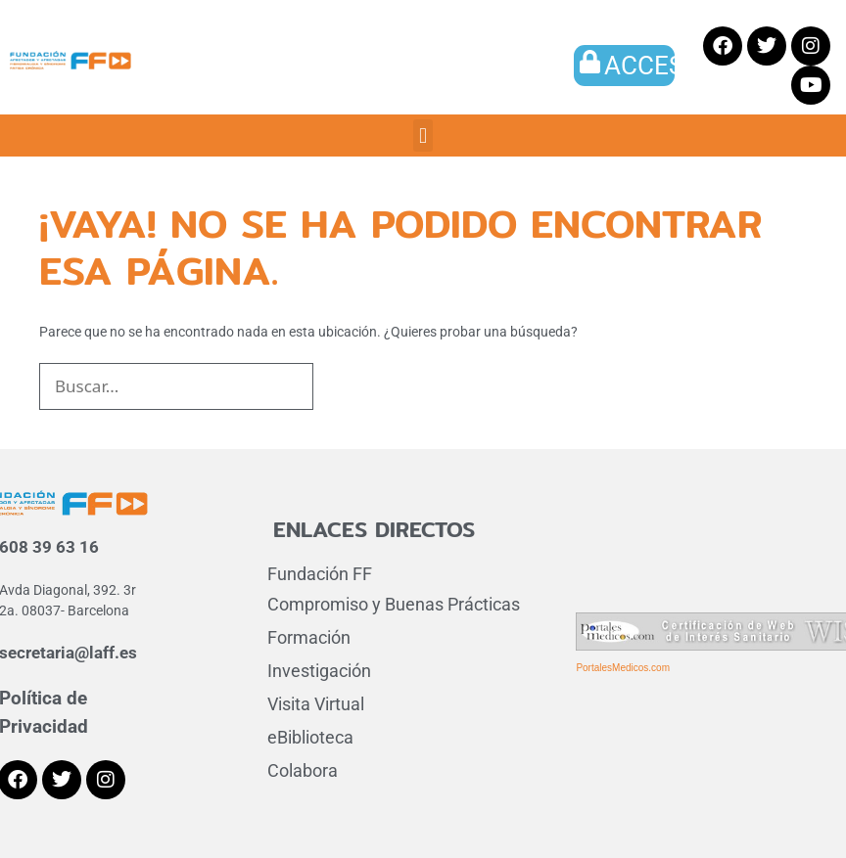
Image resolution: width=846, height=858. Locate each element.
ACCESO (652, 65)
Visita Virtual (315, 704)
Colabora (302, 770)
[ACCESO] (590, 61)
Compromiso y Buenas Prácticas (393, 604)
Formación (309, 637)
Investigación (319, 670)
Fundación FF (319, 574)
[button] (422, 135)
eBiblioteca (310, 737)
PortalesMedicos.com (623, 667)
